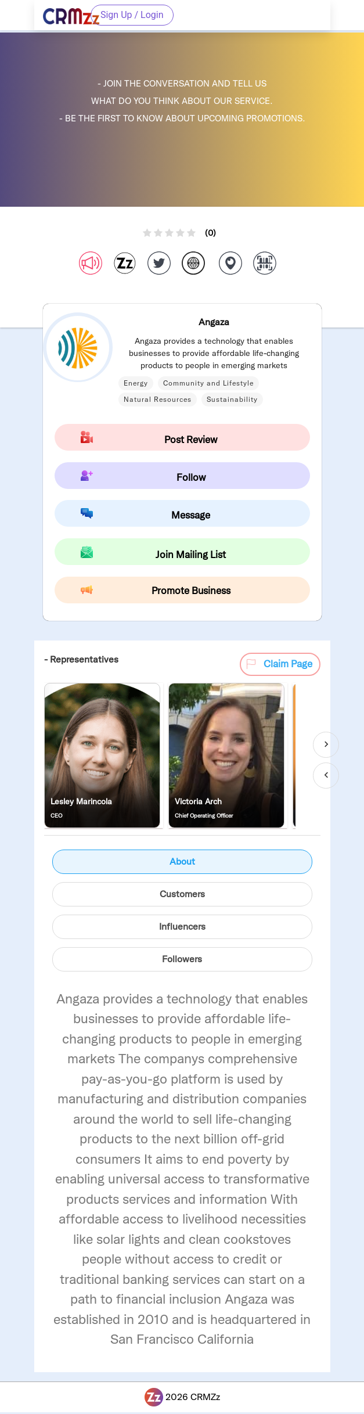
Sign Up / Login (132, 14)
